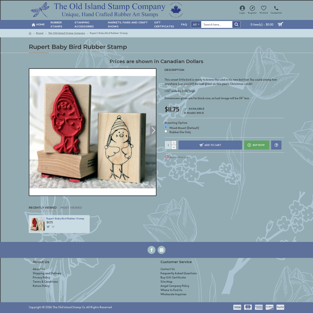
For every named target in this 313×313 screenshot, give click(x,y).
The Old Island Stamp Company (66, 33)
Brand (39, 33)
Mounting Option (175, 123)
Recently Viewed (42, 207)
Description (174, 70)
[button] (153, 130)
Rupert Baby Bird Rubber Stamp (65, 218)
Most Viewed (71, 207)
